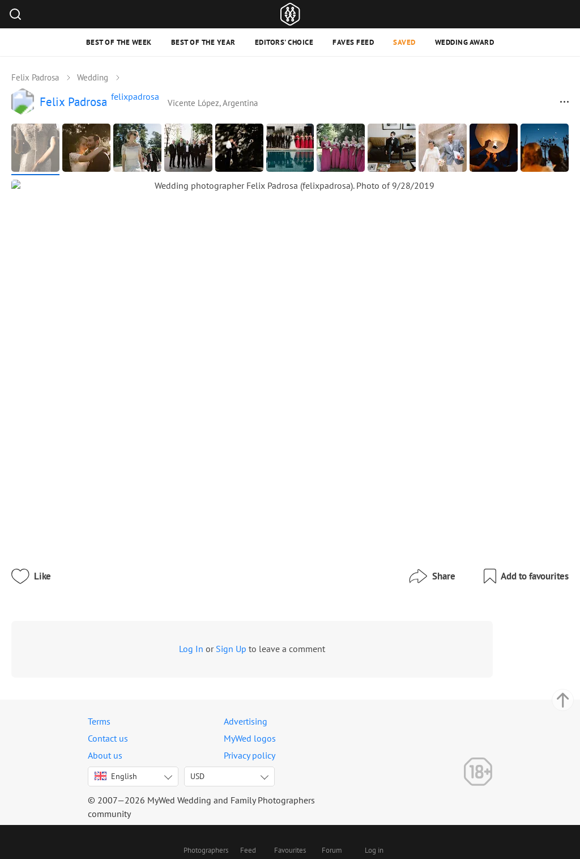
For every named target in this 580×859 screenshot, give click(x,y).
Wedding (92, 77)
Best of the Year (203, 42)
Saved (404, 42)
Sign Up (255, 617)
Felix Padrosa (35, 77)
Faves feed (353, 42)
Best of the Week (119, 42)
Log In (215, 617)
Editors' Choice (284, 42)
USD (197, 770)
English (116, 770)
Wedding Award (464, 42)
